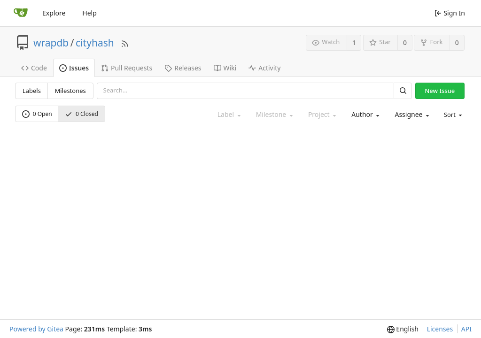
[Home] (21, 13)
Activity (264, 67)
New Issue (440, 90)
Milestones (70, 90)
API (466, 328)
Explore (53, 12)
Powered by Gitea (36, 328)
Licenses (440, 328)
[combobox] (364, 114)
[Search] (402, 91)
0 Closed (81, 114)
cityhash (95, 42)
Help (89, 12)
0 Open (37, 114)
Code (34, 67)
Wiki (225, 67)
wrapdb (51, 42)
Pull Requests (126, 67)
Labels (32, 90)
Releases (182, 67)
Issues (74, 67)
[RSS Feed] (125, 42)
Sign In (449, 12)
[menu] (452, 115)
